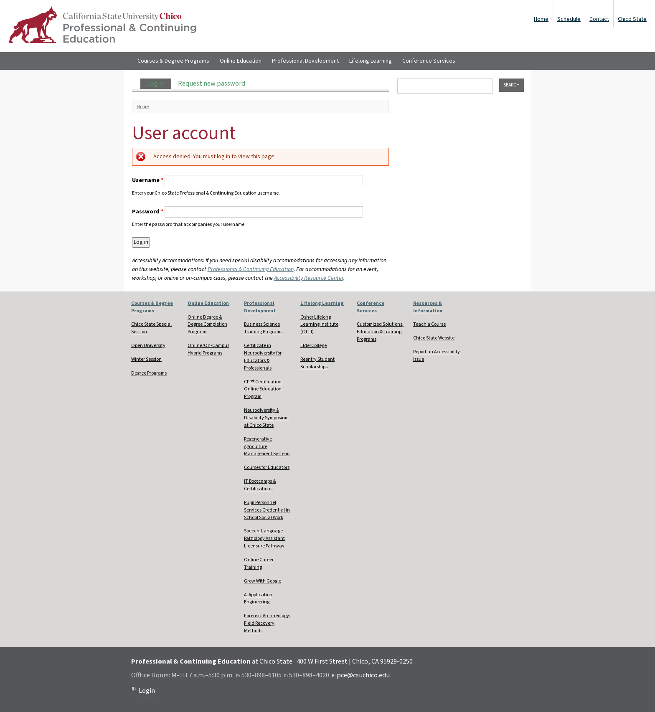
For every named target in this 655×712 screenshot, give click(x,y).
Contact (599, 19)
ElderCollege (313, 345)
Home (541, 19)
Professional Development (305, 61)
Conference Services (428, 61)
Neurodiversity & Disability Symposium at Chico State (266, 418)
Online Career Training (259, 563)
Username (147, 180)
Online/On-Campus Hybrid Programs (208, 349)
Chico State (632, 19)
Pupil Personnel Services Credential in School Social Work (267, 510)
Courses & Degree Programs (173, 61)
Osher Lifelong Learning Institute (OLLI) (319, 325)
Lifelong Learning (370, 61)
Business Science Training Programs (263, 328)
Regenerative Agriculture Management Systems (267, 447)
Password (147, 212)
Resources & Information (427, 307)
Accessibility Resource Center (308, 278)
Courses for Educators (266, 467)
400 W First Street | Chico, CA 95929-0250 (355, 661)
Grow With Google (262, 581)
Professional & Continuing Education (251, 269)
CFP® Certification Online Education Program (263, 389)
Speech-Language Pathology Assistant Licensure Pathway (264, 538)
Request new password (211, 84)
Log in (159, 84)
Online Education (240, 61)
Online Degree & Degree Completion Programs (207, 325)
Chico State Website (433, 338)
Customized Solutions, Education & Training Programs (380, 332)
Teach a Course (429, 324)
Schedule (569, 19)
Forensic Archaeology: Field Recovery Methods (267, 623)
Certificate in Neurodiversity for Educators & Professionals (263, 357)
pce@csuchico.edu (363, 675)
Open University (148, 345)
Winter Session (146, 359)
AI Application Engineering (258, 598)
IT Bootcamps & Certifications (260, 485)
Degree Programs (149, 373)
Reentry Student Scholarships (317, 363)
